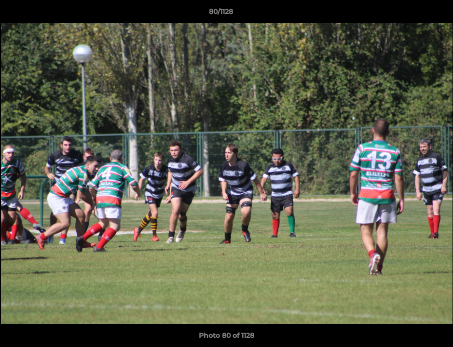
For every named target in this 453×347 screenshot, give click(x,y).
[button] (412, 14)
